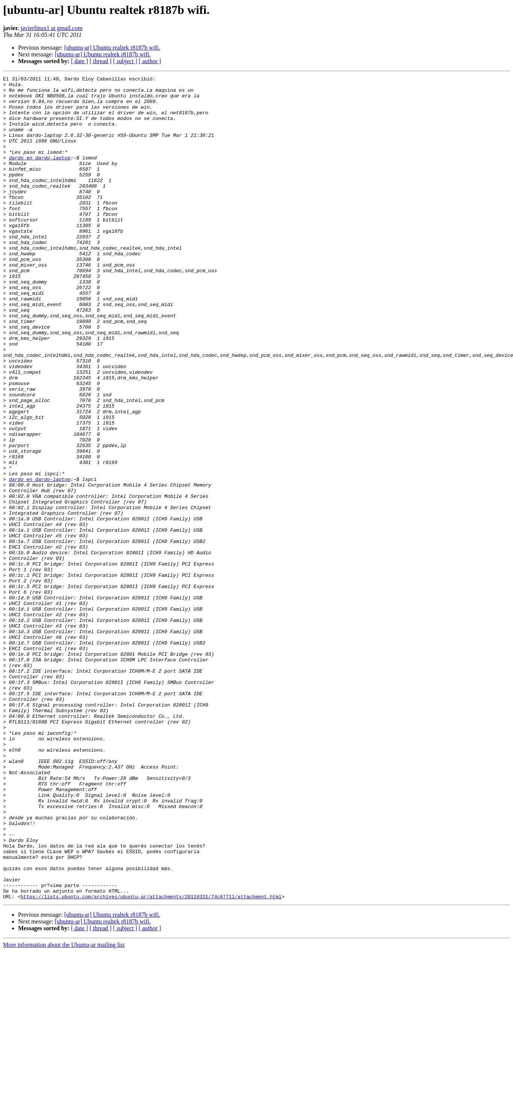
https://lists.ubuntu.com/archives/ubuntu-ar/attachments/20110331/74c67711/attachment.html (151, 1061)
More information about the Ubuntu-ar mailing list (64, 1109)
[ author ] (150, 61)
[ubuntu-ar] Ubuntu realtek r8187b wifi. (112, 47)
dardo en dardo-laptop (40, 174)
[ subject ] (125, 61)
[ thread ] (100, 61)
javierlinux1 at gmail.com (52, 28)
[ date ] (79, 61)
